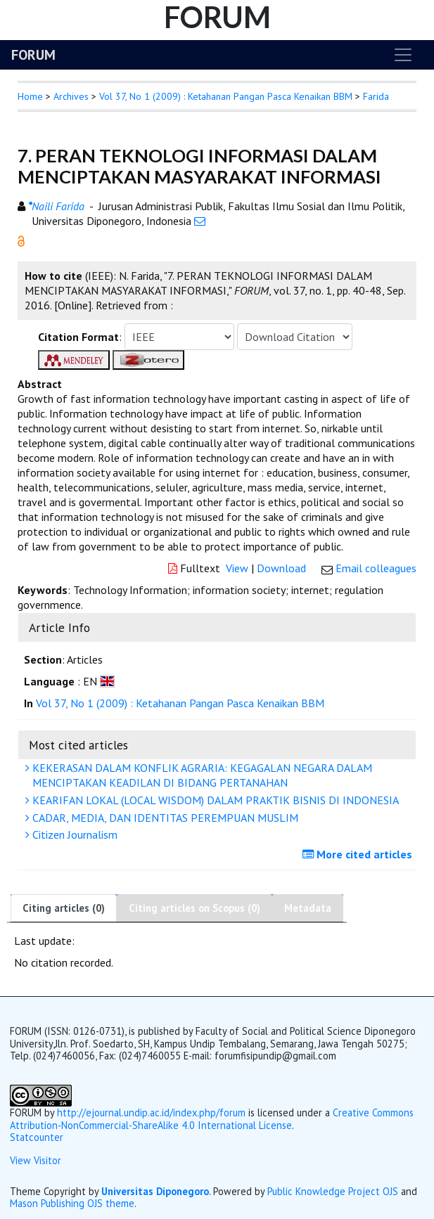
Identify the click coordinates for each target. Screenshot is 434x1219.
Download (281, 568)
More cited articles (359, 854)
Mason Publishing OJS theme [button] (72, 1203)
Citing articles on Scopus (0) (194, 908)
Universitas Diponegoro (155, 1191)
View (237, 568)
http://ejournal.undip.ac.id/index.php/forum (151, 1112)
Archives (71, 96)
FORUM (33, 55)
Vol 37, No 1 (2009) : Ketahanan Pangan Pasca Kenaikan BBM (225, 96)
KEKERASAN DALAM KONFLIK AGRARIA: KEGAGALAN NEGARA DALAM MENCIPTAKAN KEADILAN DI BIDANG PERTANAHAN (200, 775)
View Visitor (35, 1160)
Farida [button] (376, 96)
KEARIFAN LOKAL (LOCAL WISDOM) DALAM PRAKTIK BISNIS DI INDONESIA (214, 800)
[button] (21, 240)
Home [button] (30, 96)
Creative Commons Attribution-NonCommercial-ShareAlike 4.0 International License (212, 1118)
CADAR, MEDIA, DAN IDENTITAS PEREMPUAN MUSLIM (163, 818)
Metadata (307, 908)
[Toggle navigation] (403, 55)
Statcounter (36, 1137)
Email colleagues (376, 568)
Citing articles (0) (64, 908)
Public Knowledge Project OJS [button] (332, 1191)
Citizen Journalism (73, 834)
